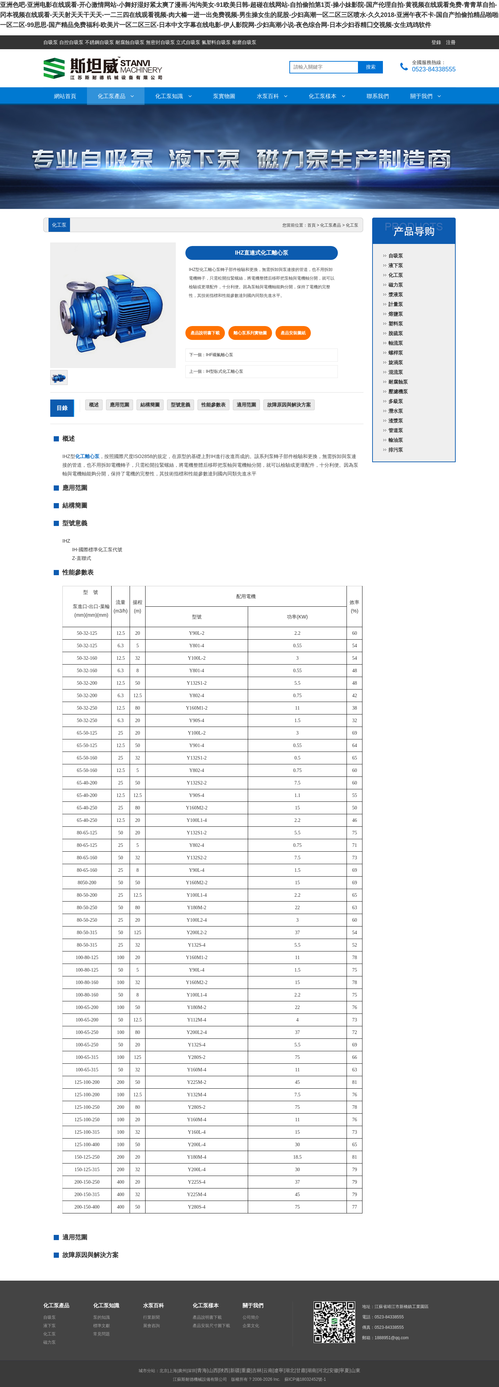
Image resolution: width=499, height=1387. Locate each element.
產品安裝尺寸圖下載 (211, 1325)
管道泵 (395, 430)
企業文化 (251, 1325)
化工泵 (352, 225)
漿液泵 (395, 294)
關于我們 (425, 96)
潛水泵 (395, 411)
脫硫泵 (395, 333)
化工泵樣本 (327, 96)
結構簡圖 (150, 404)
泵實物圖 (224, 96)
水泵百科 (272, 96)
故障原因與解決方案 (289, 404)
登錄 (436, 42)
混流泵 (395, 372)
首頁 (311, 225)
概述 (94, 404)
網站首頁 (65, 96)
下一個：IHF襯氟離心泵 (211, 354)
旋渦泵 (395, 362)
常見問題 (101, 1334)
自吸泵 (395, 255)
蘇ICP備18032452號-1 (305, 1379)
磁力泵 (395, 285)
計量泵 (395, 304)
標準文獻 (101, 1325)
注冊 (451, 42)
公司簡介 (251, 1317)
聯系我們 (378, 96)
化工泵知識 (173, 96)
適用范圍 (246, 404)
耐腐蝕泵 (398, 382)
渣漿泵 (395, 420)
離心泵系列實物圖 (250, 333)
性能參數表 (213, 404)
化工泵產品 (116, 96)
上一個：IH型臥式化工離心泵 (216, 371)
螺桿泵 (395, 352)
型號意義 (180, 404)
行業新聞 (151, 1317)
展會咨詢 (151, 1325)
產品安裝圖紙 (293, 333)
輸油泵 (395, 440)
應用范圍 (119, 404)
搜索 (371, 67)
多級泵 (395, 401)
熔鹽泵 (395, 314)
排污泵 (395, 450)
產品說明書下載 (205, 333)
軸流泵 (395, 343)
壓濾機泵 (398, 391)
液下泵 (395, 265)
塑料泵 (395, 323)
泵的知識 (101, 1317)
